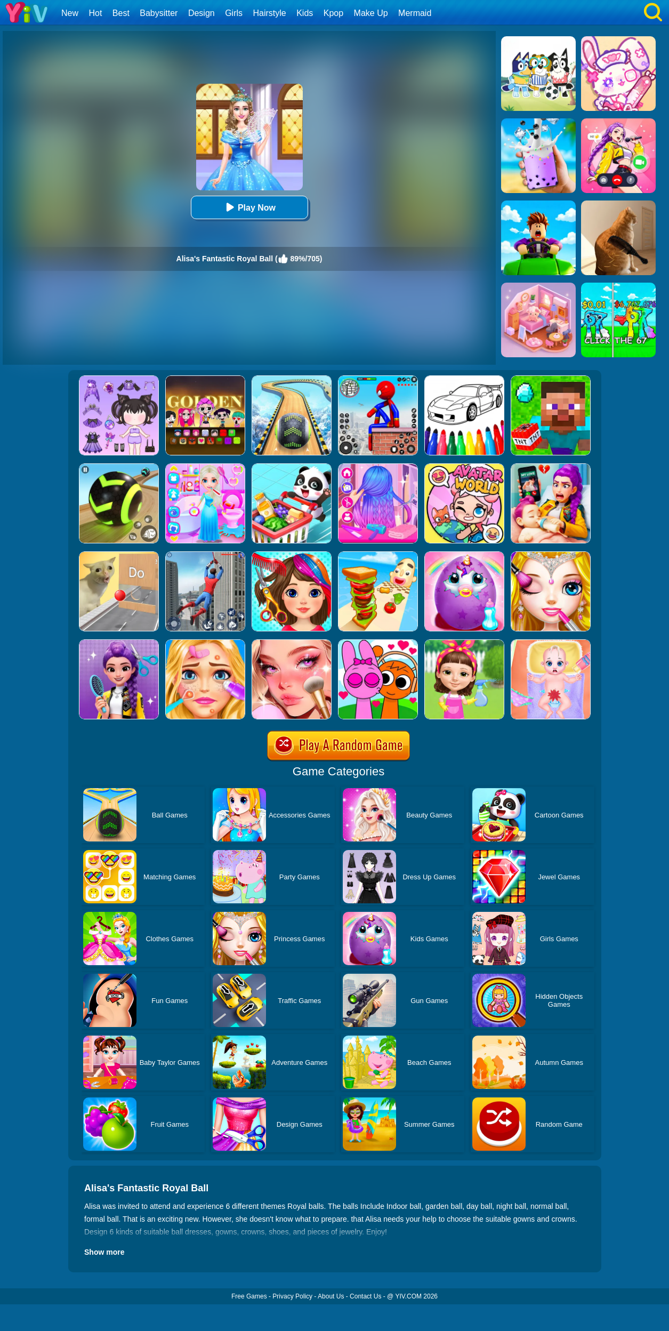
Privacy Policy (292, 1296)
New (69, 13)
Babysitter (159, 13)
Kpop (333, 13)
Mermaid (414, 13)
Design (201, 13)
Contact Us (365, 1296)
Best (121, 13)
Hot (95, 13)
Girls (234, 13)
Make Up (371, 13)
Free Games (249, 1296)
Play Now (249, 207)
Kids (304, 13)
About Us (331, 1296)
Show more (104, 1252)
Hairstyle (269, 13)
